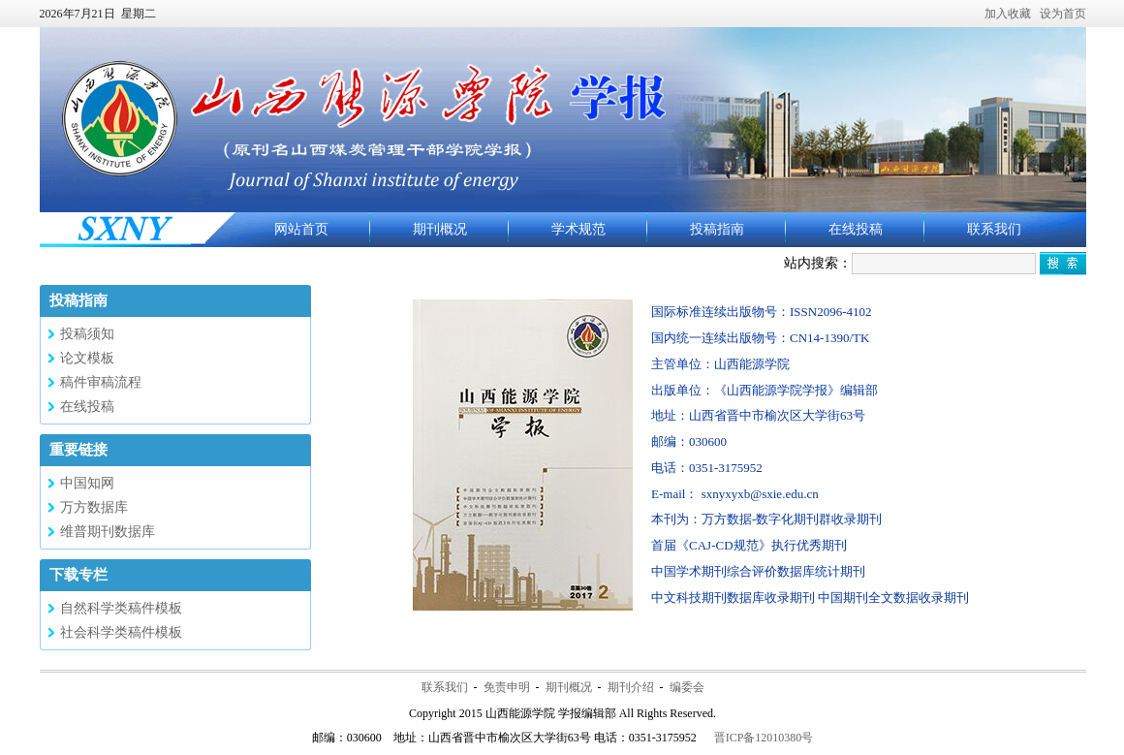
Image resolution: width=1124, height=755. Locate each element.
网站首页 (301, 229)
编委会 (687, 687)
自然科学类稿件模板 (121, 608)
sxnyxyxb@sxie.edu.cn (760, 494)
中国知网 (87, 483)
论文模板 (87, 358)
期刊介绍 (631, 687)
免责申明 (507, 687)
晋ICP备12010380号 (764, 737)
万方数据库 (94, 507)
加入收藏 (1007, 13)
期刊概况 (440, 229)
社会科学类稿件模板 (121, 632)
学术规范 (578, 229)
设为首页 (1063, 13)
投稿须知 (87, 334)
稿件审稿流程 (100, 382)
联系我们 (994, 229)
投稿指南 (717, 229)
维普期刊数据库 (107, 531)
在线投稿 (855, 229)
